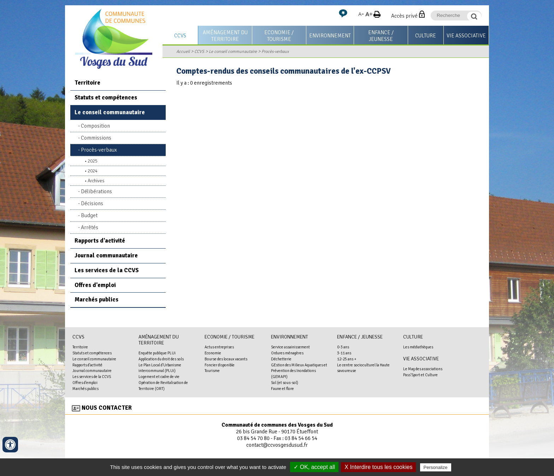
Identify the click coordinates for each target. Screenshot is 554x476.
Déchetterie (281, 358)
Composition (95, 126)
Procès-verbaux (275, 51)
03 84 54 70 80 (253, 438)
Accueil (183, 51)
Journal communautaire (106, 255)
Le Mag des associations (422, 368)
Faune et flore (282, 388)
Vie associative (466, 35)
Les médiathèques (418, 346)
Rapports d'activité (100, 240)
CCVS (180, 35)
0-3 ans (343, 346)
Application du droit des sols (161, 358)
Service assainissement (290, 346)
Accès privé (404, 16)
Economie (213, 352)
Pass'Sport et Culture (420, 374)
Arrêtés (89, 227)
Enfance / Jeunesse (381, 35)
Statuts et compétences (106, 97)
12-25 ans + (346, 358)
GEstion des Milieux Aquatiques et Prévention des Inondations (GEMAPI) (299, 370)
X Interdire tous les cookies (378, 467)
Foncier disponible (220, 364)
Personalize (436, 467)
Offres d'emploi (95, 285)
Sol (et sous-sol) (284, 382)
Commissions (96, 138)
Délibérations (96, 191)
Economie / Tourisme (279, 35)
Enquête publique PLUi (157, 352)
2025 (93, 161)
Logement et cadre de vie (158, 376)
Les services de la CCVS (107, 270)
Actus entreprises (219, 346)
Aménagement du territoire (225, 35)
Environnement (330, 35)
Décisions (92, 203)
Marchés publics (96, 299)
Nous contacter (107, 407)
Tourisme (212, 370)
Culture (425, 35)
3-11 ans (344, 352)
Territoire (87, 82)
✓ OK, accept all (314, 467)
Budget (89, 215)
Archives (96, 181)
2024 (93, 171)
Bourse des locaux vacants (226, 358)
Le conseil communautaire (233, 51)
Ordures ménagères (287, 352)
